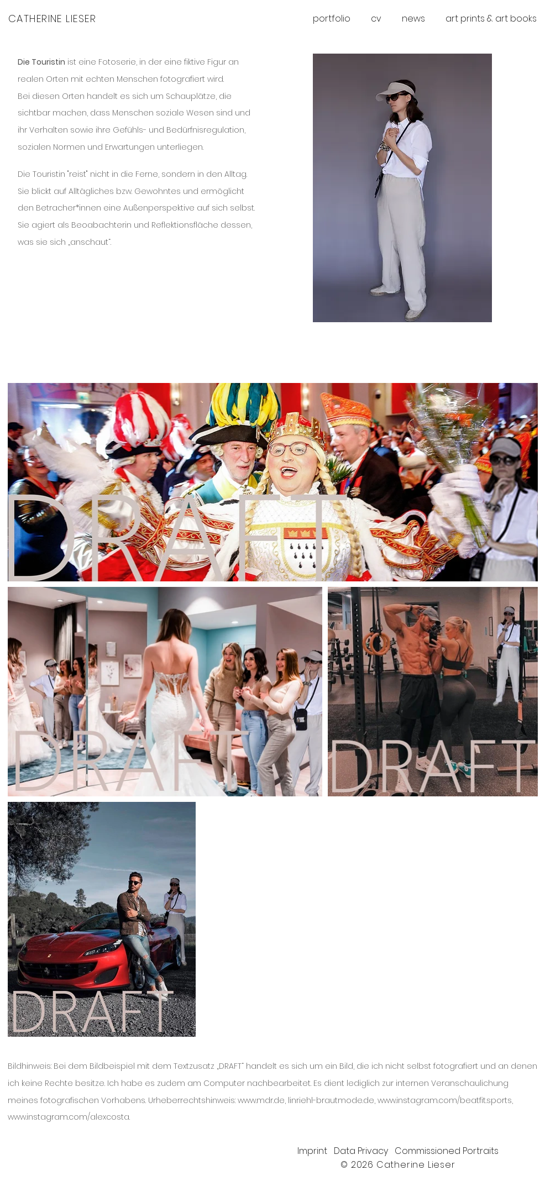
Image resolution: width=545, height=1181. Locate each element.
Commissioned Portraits (447, 1151)
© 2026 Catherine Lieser (397, 1164)
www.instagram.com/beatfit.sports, (445, 1100)
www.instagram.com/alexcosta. (69, 1116)
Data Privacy (364, 1151)
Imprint (315, 1151)
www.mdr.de (261, 1100)
